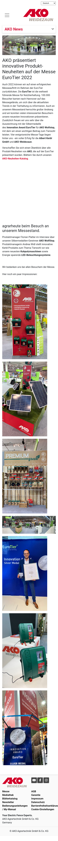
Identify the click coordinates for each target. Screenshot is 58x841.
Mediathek (8, 795)
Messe (5, 791)
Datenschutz (38, 802)
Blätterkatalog (9, 798)
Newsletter (8, 802)
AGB (33, 791)
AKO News (14, 29)
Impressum (37, 798)
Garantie (35, 795)
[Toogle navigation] (7, 15)
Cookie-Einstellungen (42, 809)
